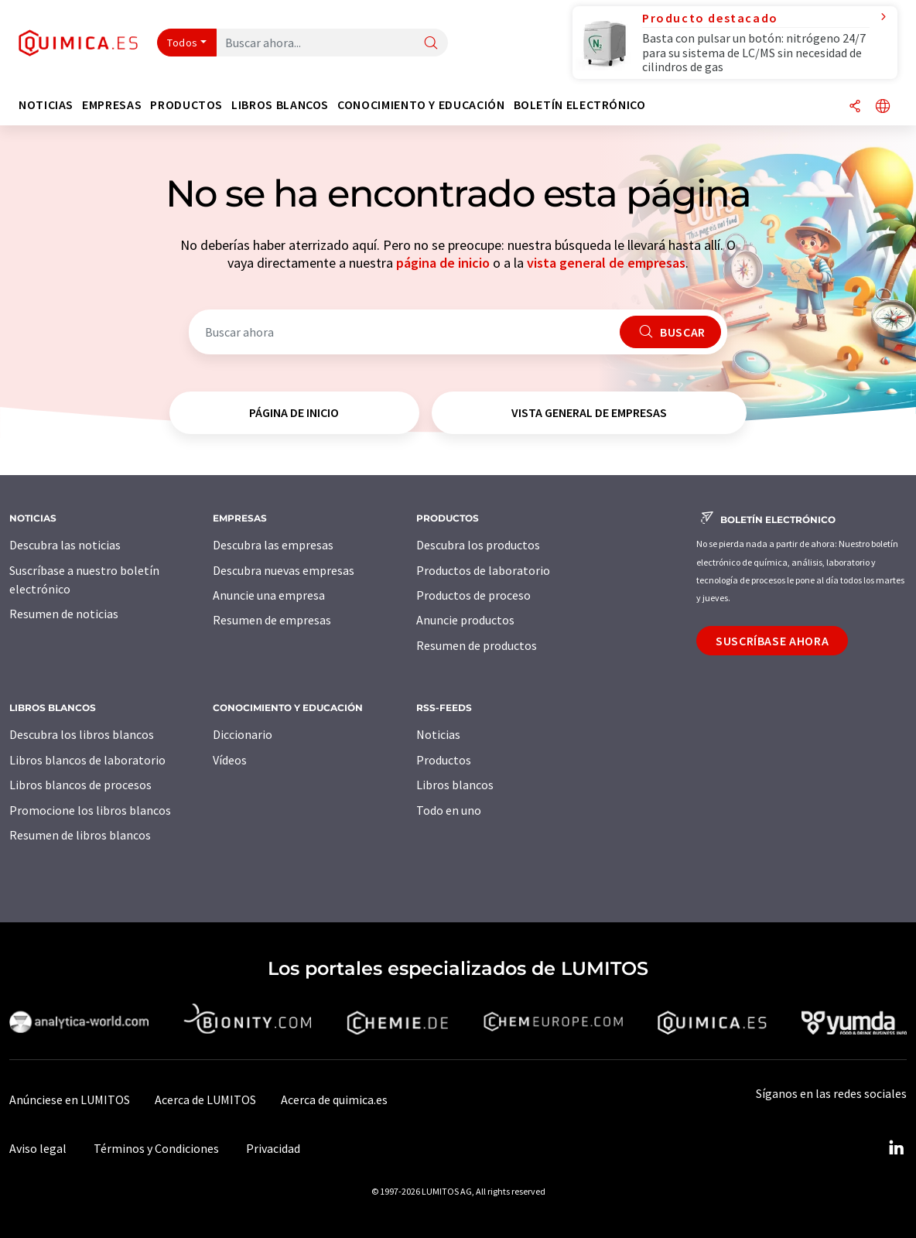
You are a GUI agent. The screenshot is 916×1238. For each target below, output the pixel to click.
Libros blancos (455, 784)
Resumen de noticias (63, 613)
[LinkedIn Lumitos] (896, 1148)
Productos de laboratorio (483, 570)
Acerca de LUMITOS (205, 1099)
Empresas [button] (112, 104)
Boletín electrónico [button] (580, 104)
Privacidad (273, 1148)
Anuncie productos (465, 620)
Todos (182, 43)
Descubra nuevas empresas (283, 570)
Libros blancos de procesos (80, 784)
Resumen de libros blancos (80, 835)
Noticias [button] (46, 104)
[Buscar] (431, 44)
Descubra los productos (478, 544)
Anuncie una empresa (269, 595)
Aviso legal (38, 1148)
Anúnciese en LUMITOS (69, 1099)
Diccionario (242, 734)
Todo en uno (448, 810)
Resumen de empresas (272, 620)
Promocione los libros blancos (90, 810)
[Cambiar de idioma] (883, 107)
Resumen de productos (476, 645)
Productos (443, 760)
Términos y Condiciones (156, 1148)
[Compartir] (855, 107)
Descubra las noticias (65, 544)
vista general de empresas (606, 263)
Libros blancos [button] (280, 104)
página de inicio (443, 263)
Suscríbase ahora (772, 640)
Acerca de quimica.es (334, 1099)
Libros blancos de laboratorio (87, 760)
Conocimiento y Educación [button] (420, 104)
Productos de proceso (473, 595)
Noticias (438, 734)
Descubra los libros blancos (81, 734)
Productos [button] (186, 104)
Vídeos (230, 760)
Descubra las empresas (273, 544)
